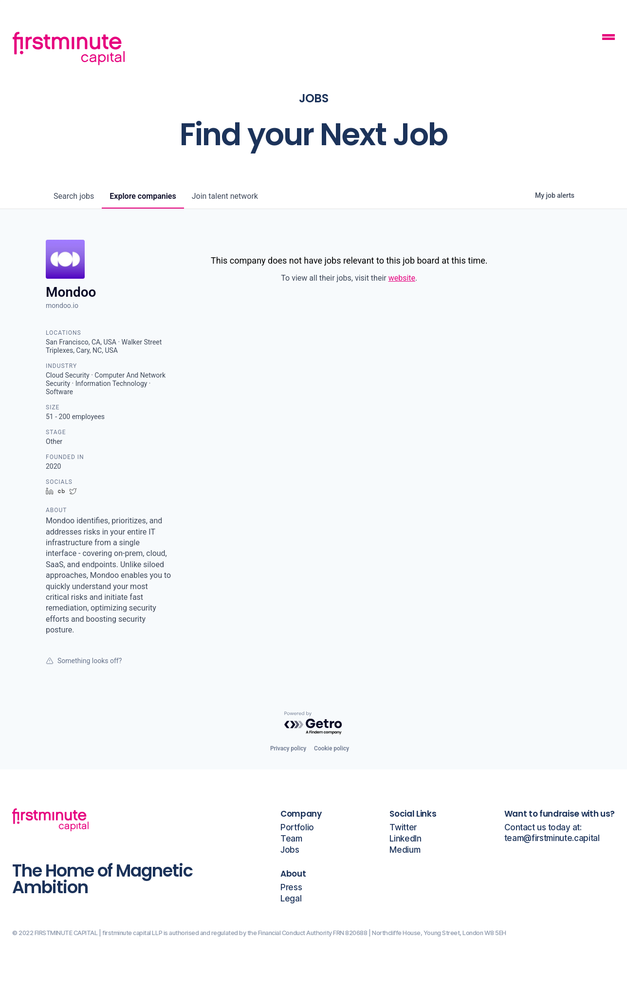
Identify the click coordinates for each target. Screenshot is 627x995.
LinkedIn (405, 838)
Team (291, 838)
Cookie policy (331, 748)
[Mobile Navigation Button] (608, 38)
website (401, 278)
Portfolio (297, 827)
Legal (290, 898)
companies (143, 196)
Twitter (403, 827)
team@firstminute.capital (552, 838)
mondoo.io (62, 305)
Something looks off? (84, 661)
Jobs (289, 850)
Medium (404, 850)
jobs (74, 196)
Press (291, 887)
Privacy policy (288, 748)
